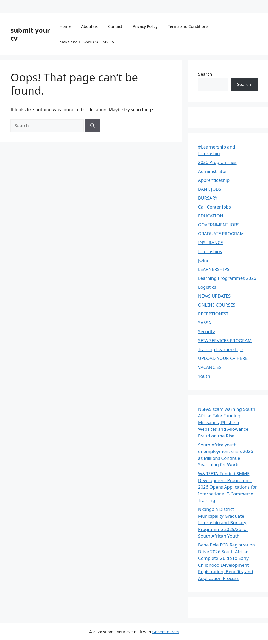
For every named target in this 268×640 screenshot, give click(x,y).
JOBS (203, 260)
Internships (210, 251)
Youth (204, 376)
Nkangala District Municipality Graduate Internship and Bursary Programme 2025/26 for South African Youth (223, 522)
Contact (115, 26)
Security (206, 332)
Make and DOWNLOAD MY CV (86, 42)
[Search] (92, 125)
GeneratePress (165, 631)
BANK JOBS (209, 189)
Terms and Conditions (188, 26)
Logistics (207, 287)
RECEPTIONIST (213, 314)
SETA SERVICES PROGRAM (225, 340)
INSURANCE (210, 242)
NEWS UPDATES (214, 296)
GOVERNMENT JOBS (219, 225)
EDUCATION (210, 216)
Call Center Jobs (214, 207)
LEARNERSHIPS (214, 269)
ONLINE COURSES (216, 305)
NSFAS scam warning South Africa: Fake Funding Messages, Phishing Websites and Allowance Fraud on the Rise (226, 422)
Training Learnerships (220, 349)
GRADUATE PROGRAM (221, 234)
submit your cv (30, 34)
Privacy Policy (145, 26)
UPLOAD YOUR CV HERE (223, 358)
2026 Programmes (217, 162)
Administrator (212, 171)
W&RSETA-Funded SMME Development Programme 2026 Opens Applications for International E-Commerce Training (227, 487)
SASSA (204, 323)
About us (89, 26)
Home (65, 26)
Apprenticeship (214, 180)
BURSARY (207, 198)
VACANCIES (210, 367)
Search (205, 74)
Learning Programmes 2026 (227, 278)
